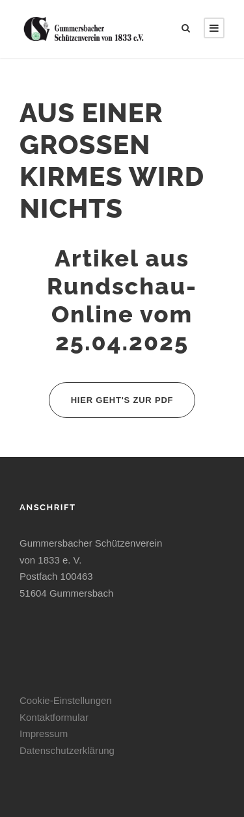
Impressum (44, 733)
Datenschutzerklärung (67, 750)
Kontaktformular (54, 717)
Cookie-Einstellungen (66, 700)
